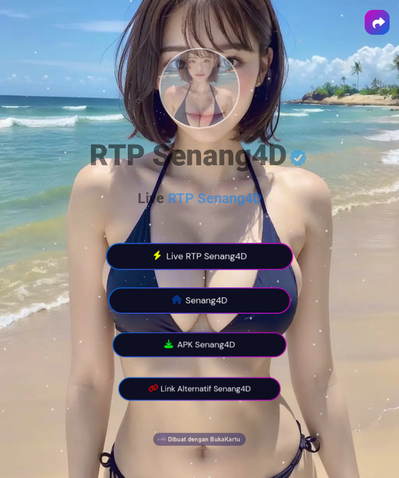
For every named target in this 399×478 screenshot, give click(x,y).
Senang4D (199, 301)
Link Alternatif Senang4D (199, 389)
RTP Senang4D (215, 198)
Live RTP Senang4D (199, 256)
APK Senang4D (199, 345)
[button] (377, 22)
